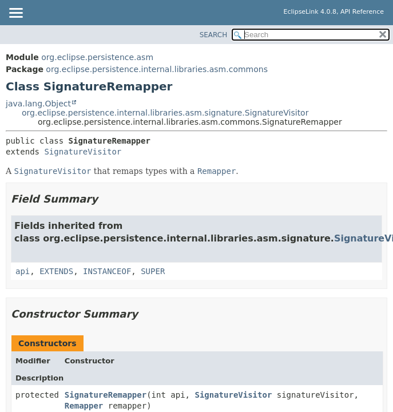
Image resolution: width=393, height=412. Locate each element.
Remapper (84, 405)
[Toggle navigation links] (15, 14)
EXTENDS (56, 271)
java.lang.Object (38, 103)
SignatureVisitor (82, 151)
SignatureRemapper (105, 394)
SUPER (153, 271)
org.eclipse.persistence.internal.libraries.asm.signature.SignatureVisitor (165, 112)
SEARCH (214, 35)
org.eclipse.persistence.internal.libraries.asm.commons (157, 69)
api (22, 271)
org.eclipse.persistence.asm (97, 57)
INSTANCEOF (107, 271)
